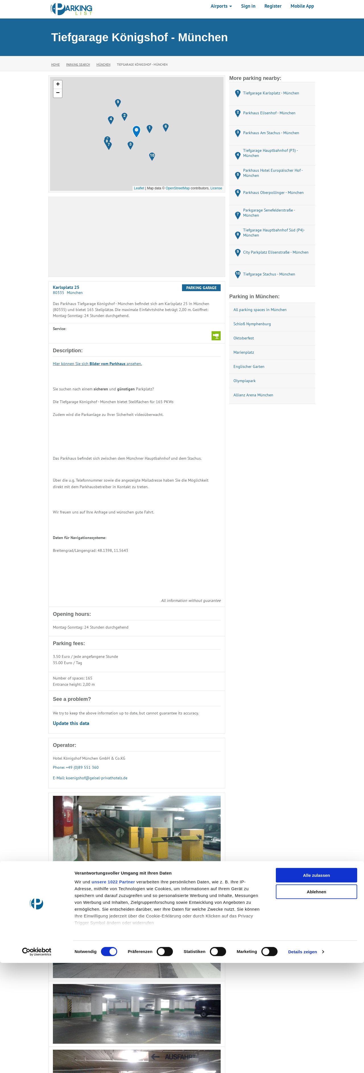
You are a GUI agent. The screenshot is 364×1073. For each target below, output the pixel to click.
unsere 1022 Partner (113, 991)
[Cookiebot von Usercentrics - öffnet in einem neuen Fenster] (37, 1062)
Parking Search (78, 65)
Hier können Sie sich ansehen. (97, 363)
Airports (221, 6)
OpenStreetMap (178, 188)
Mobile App (302, 6)
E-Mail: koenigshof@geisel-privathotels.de (90, 777)
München (103, 65)
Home (55, 65)
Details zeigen (302, 1061)
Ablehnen (316, 1001)
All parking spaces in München (260, 309)
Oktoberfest (243, 338)
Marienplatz (243, 352)
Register (273, 6)
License (216, 188)
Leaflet (139, 188)
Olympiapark (244, 380)
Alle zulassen (316, 985)
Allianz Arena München (253, 394)
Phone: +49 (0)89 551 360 (76, 767)
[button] (136, 131)
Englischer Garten (248, 366)
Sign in (248, 6)
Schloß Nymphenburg (252, 323)
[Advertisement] (137, 237)
